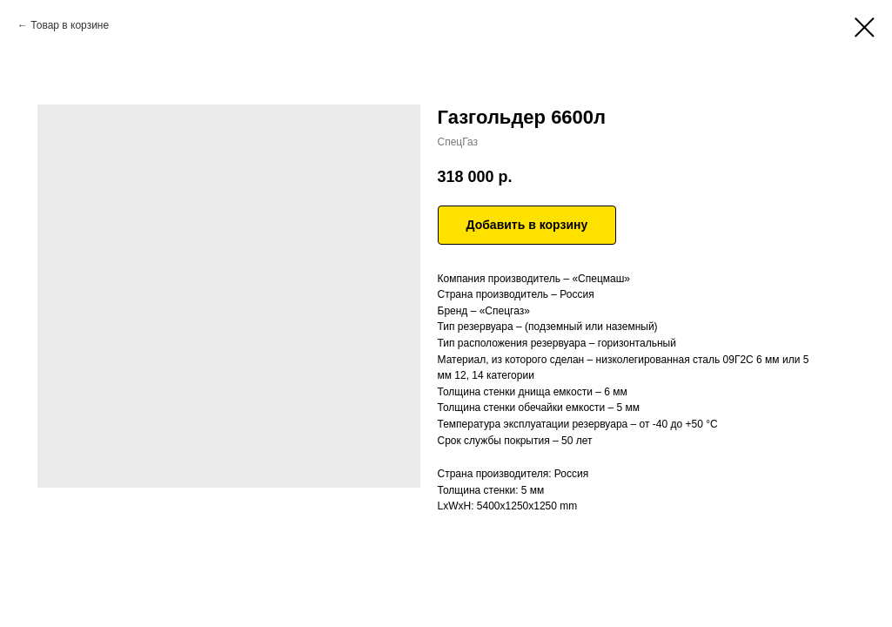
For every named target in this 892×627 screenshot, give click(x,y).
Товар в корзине (69, 25)
